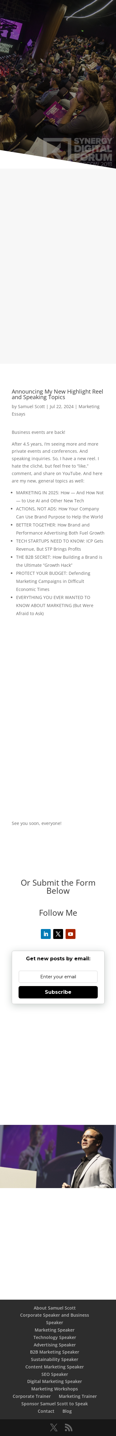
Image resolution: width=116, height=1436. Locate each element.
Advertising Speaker (55, 1345)
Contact (46, 1411)
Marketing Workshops (54, 1389)
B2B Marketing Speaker (54, 1352)
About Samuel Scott (55, 1308)
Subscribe (58, 992)
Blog (67, 1411)
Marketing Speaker (55, 1330)
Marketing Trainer (78, 1396)
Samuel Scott (31, 406)
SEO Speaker (54, 1374)
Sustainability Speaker (54, 1359)
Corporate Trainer (32, 1396)
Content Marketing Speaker (54, 1367)
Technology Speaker (54, 1337)
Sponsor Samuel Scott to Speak (54, 1404)
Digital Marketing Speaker (54, 1381)
